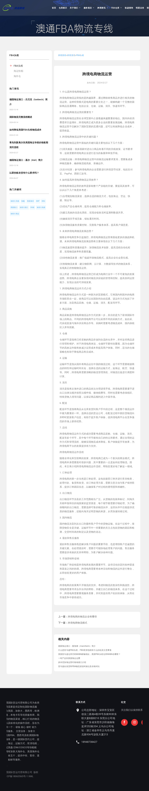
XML (19, 776)
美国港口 (14, 207)
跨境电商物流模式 (77, 622)
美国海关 (30, 201)
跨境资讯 (101, 8)
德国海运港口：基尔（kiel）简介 (26, 160)
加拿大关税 (15, 201)
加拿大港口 (24, 207)
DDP (37, 201)
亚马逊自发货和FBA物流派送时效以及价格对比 (79, 666)
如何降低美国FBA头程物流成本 (25, 130)
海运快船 (18, 71)
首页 (54, 8)
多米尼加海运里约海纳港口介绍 (72, 662)
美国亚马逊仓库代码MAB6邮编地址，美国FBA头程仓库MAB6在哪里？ (89, 654)
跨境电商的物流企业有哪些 (82, 616)
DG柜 (33, 207)
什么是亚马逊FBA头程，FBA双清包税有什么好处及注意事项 (84, 650)
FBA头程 (18, 65)
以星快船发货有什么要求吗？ (24, 173)
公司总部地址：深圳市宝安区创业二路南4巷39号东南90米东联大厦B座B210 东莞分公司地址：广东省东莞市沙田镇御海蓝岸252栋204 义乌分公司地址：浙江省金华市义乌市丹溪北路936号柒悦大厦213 (122, 722)
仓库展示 (63, 8)
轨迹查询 (129, 8)
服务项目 (88, 8)
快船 (23, 201)
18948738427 (112, 741)
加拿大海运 (15, 214)
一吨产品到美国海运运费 (69, 658)
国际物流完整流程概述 (20, 117)
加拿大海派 (41, 207)
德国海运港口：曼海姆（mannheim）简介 (77, 646)
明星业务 (140, 8)
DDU (43, 201)
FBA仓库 (115, 8)
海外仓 (17, 76)
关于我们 (74, 8)
